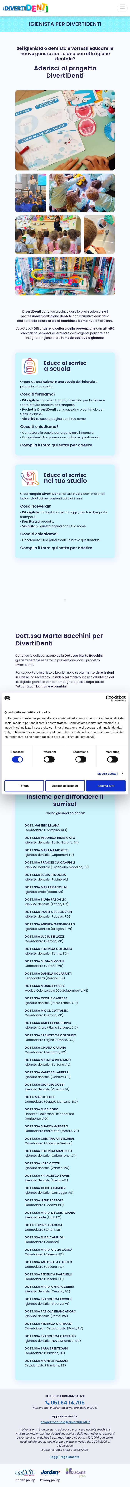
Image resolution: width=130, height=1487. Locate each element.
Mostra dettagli (107, 773)
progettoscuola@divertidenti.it (65, 1422)
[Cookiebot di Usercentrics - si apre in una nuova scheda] (109, 698)
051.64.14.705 (68, 1402)
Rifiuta (24, 785)
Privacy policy (50, 1480)
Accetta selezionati (65, 785)
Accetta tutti (106, 785)
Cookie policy (25, 1480)
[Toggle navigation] (122, 8)
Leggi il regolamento (65, 1457)
